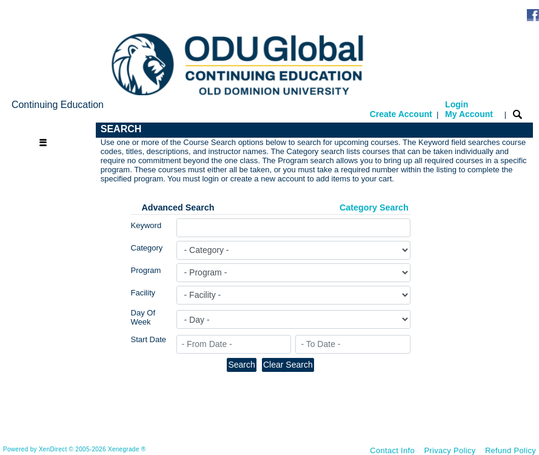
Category (147, 247)
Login (469, 109)
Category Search (374, 207)
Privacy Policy (449, 450)
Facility (143, 292)
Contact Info (392, 450)
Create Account (401, 114)
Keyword (146, 225)
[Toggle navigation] (51, 129)
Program (146, 270)
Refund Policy (510, 450)
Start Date (149, 339)
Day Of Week (143, 317)
